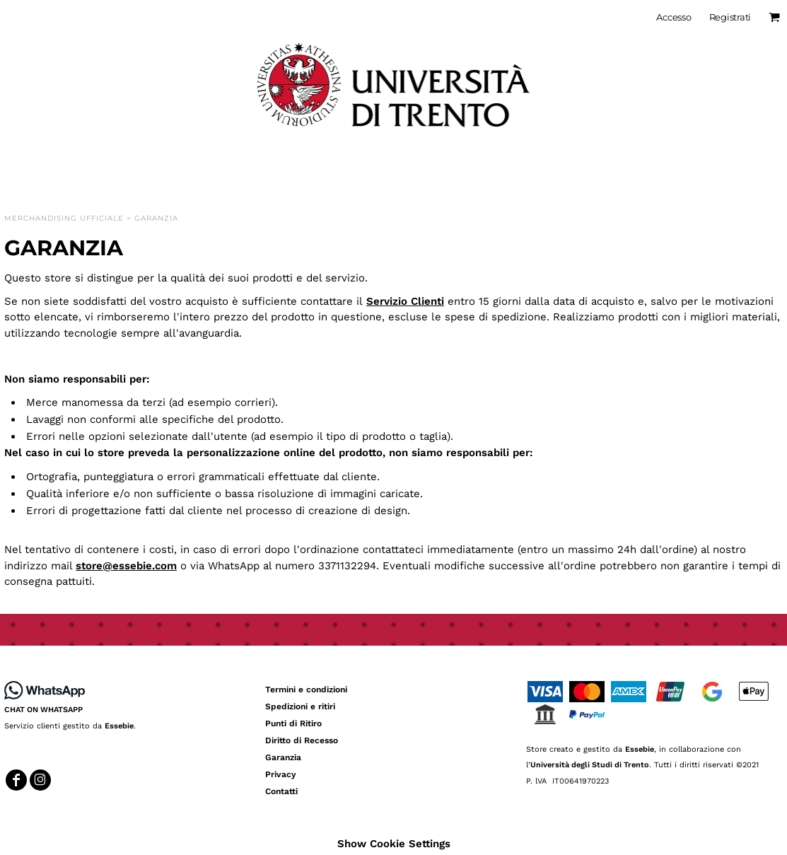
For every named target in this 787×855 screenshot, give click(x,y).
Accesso (673, 17)
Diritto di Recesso (301, 740)
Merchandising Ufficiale (64, 218)
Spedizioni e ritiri (300, 706)
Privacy (280, 774)
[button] (44, 690)
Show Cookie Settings (393, 843)
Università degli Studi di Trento (589, 764)
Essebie (119, 726)
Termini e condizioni (306, 689)
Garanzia (283, 757)
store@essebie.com (126, 565)
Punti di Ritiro (293, 723)
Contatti (281, 791)
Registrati (730, 17)
